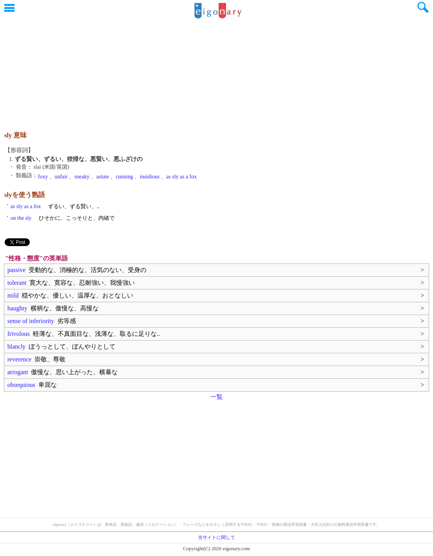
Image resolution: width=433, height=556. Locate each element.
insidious (150, 177)
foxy (43, 177)
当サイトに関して (216, 537)
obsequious (32, 385)
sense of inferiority (41, 321)
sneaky (81, 177)
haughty (53, 308)
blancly (61, 346)
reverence (36, 359)
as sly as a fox (181, 177)
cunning (124, 177)
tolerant (71, 282)
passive (76, 270)
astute (102, 177)
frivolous (83, 333)
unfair (61, 177)
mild (70, 295)
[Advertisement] (216, 71)
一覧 (216, 396)
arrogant (62, 372)
